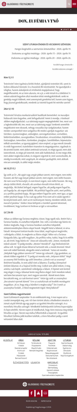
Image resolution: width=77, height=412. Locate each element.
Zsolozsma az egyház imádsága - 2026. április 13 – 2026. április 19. (41, 53)
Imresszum (53, 365)
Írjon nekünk (31, 401)
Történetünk (36, 343)
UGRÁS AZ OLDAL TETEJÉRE (38, 334)
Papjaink (52, 343)
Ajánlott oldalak (53, 370)
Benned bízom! (21, 358)
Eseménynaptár (21, 348)
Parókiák (51, 346)
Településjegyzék (52, 353)
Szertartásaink (67, 343)
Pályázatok (21, 356)
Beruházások (52, 358)
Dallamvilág (67, 346)
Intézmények (52, 348)
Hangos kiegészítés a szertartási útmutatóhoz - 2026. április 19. (43, 49)
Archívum (21, 351)
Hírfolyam (21, 343)
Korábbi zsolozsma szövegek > (62, 69)
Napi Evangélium (67, 356)
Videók (21, 346)
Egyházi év (67, 348)
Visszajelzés (53, 373)
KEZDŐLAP (8, 340)
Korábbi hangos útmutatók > (63, 65)
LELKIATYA (35, 362)
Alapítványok (52, 351)
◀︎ (61, 29)
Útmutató (67, 351)
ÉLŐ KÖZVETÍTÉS (21, 362)
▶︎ (71, 29)
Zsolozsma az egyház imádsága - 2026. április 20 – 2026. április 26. (41, 58)
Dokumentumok (52, 356)
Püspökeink (36, 346)
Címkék (21, 353)
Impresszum (46, 401)
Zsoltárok (67, 353)
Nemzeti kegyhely (36, 351)
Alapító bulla (36, 348)
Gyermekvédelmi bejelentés (53, 375)
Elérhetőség (53, 368)
